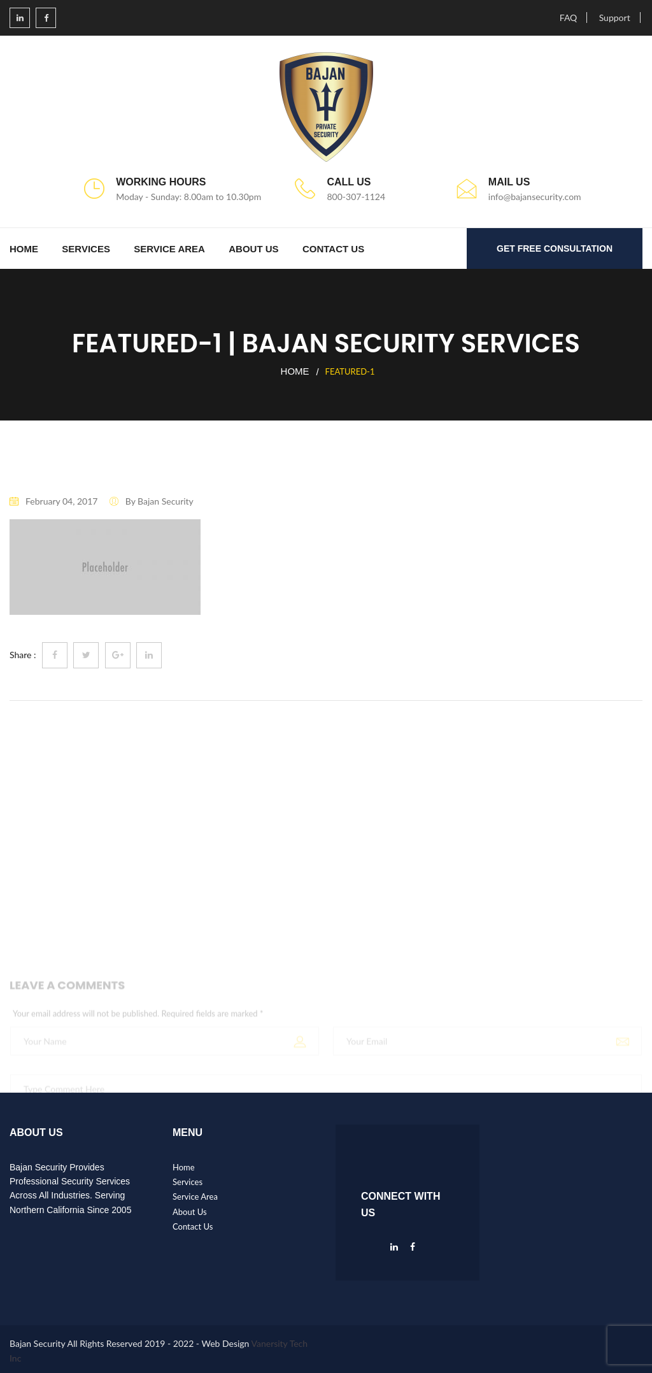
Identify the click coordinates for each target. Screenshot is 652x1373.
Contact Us (333, 248)
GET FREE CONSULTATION (555, 248)
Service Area (169, 248)
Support (614, 17)
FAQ (569, 17)
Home (24, 248)
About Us (253, 248)
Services (86, 248)
